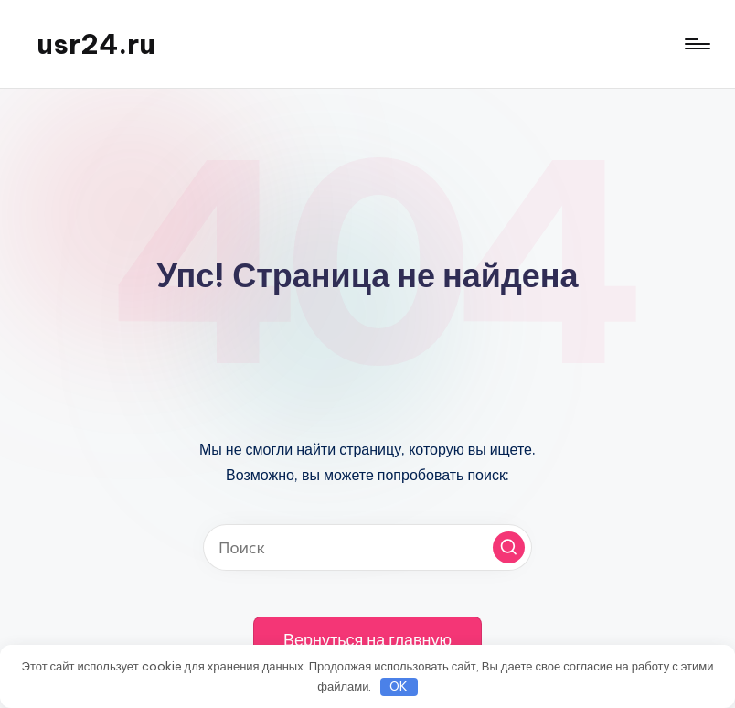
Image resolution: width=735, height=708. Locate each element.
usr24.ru (96, 44)
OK (398, 686)
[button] (509, 547)
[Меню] (696, 44)
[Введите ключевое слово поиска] (367, 547)
